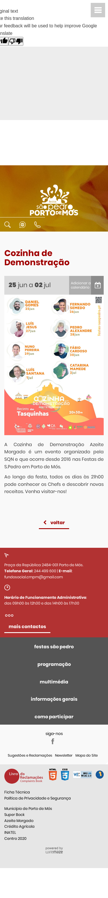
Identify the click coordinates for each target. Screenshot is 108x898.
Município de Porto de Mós (28, 808)
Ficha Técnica (17, 792)
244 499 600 (45, 571)
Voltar (57, 522)
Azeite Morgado (18, 820)
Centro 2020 (15, 838)
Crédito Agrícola (19, 826)
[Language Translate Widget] (22, 228)
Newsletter (64, 755)
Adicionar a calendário (81, 285)
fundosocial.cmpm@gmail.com (33, 577)
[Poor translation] (15, 41)
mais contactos (27, 626)
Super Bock (14, 814)
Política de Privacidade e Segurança (37, 798)
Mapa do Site (86, 755)
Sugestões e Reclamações (30, 755)
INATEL (10, 832)
